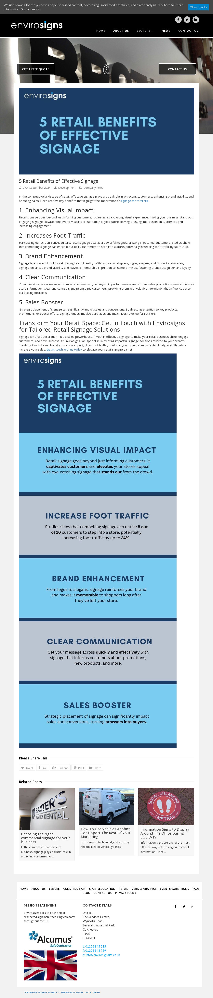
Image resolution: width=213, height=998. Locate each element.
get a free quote (35, 69)
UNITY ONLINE (92, 992)
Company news (93, 187)
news (166, 31)
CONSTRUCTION (74, 889)
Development (66, 187)
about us (121, 31)
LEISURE (54, 889)
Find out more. (30, 9)
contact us (188, 31)
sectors (145, 31)
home (100, 31)
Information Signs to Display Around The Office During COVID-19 (164, 833)
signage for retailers (134, 201)
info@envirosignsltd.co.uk (102, 955)
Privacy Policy (125, 893)
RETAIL (123, 889)
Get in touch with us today (64, 349)
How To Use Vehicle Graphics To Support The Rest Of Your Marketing (105, 832)
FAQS (196, 889)
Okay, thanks (198, 7)
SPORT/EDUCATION (102, 889)
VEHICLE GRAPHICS (144, 889)
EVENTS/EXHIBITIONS (174, 889)
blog (86, 893)
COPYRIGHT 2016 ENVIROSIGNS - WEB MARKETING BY (54, 992)
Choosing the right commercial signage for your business (45, 838)
